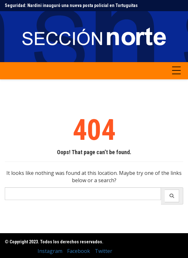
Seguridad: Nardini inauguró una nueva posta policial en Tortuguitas (71, 5)
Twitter (103, 250)
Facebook (78, 250)
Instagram (50, 250)
